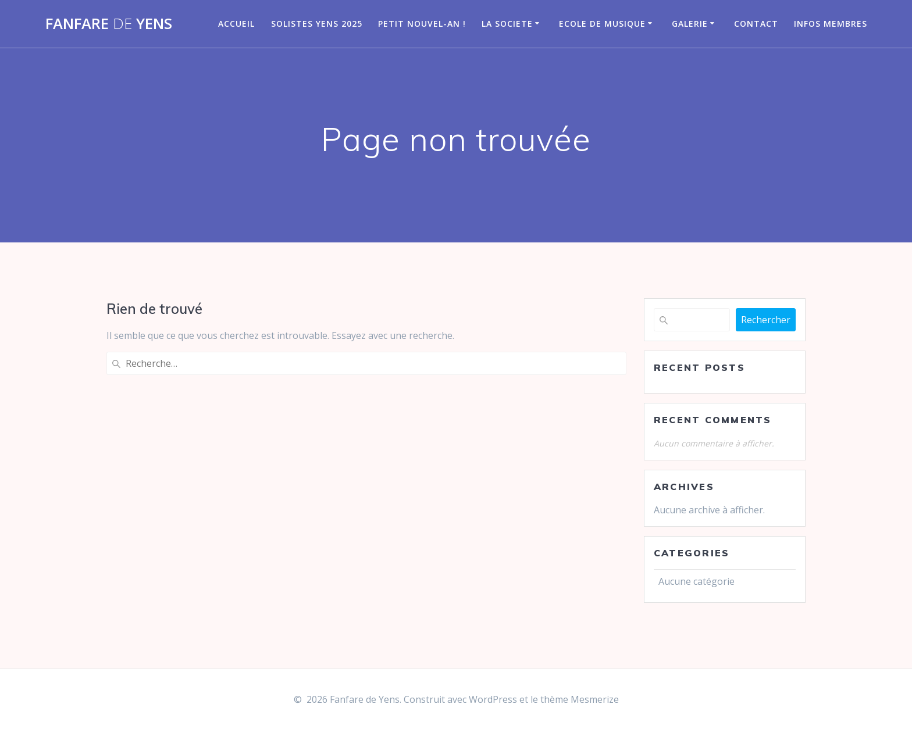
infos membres (830, 23)
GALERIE (690, 23)
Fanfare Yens (108, 23)
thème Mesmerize (579, 699)
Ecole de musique (602, 23)
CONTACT (756, 23)
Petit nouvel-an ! (422, 23)
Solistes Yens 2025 (316, 23)
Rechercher (765, 319)
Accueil (236, 23)
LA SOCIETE (507, 23)
